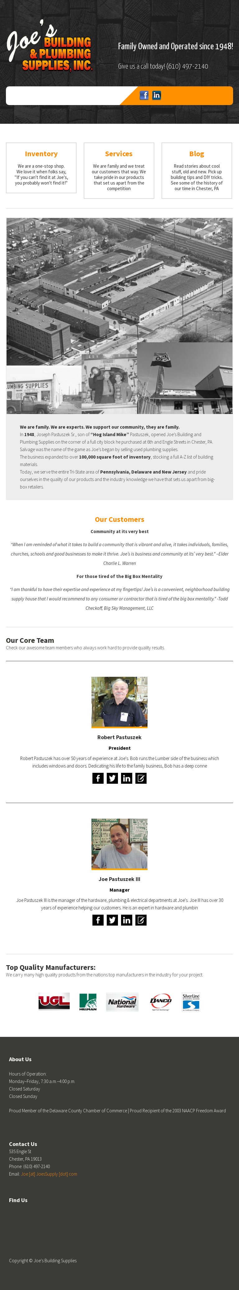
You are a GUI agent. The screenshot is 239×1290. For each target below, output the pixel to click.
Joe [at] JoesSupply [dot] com (49, 1174)
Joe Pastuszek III (119, 879)
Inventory (41, 153)
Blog (196, 153)
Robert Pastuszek (119, 737)
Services (119, 153)
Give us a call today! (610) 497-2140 (163, 66)
